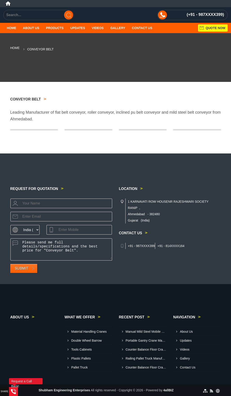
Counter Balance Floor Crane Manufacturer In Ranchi (146, 349)
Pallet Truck (79, 367)
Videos (98, 28)
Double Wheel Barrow (86, 340)
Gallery (117, 28)
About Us (31, 28)
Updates (77, 28)
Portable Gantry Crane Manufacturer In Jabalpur (146, 340)
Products (55, 28)
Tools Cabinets (81, 349)
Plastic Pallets (81, 358)
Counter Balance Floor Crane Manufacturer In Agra (146, 367)
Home (11, 28)
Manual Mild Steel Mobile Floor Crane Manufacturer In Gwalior (146, 331)
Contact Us (142, 28)
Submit (21, 268)
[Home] (8, 3)
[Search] (68, 15)
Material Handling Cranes (89, 331)
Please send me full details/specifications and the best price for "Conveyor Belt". (66, 249)
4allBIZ (168, 390)
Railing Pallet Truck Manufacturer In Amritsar (146, 358)
